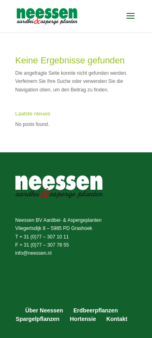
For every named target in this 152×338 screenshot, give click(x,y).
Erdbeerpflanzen (95, 310)
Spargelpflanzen (38, 319)
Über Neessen (44, 310)
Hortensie (83, 319)
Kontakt (116, 319)
